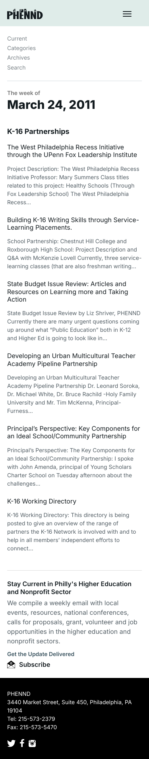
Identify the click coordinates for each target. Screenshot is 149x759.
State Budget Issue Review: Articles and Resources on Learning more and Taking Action (67, 291)
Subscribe (28, 664)
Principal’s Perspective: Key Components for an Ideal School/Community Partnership (73, 432)
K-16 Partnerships (38, 132)
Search (16, 67)
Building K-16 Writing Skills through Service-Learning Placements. (73, 223)
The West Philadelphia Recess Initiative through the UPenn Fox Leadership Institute (72, 151)
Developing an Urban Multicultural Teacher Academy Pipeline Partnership (71, 359)
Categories (21, 48)
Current (17, 38)
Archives (18, 57)
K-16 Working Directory (41, 501)
